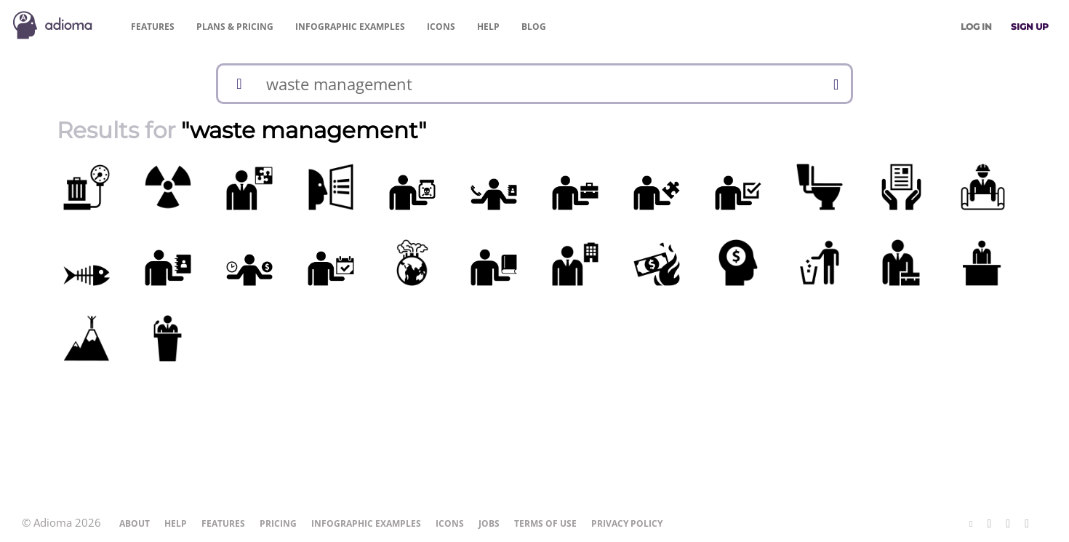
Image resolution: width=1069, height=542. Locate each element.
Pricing (234, 26)
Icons (441, 26)
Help (488, 26)
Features (153, 26)
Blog (533, 26)
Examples (350, 26)
